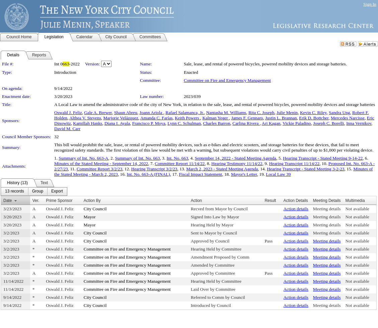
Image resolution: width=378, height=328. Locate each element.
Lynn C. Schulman (184, 123)
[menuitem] (14, 191)
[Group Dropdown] (37, 191)
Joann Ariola (151, 112)
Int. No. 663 (177, 158)
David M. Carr (67, 128)
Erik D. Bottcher (313, 117)
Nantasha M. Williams (226, 112)
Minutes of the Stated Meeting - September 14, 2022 (101, 163)
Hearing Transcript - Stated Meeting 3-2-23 (305, 168)
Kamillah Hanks (87, 123)
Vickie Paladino (297, 123)
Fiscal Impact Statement (200, 174)
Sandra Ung (339, 112)
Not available (357, 208)
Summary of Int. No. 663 (137, 158)
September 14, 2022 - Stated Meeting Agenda (235, 158)
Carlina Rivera (245, 123)
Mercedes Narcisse (348, 117)
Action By (92, 200)
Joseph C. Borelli (328, 123)
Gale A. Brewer (98, 112)
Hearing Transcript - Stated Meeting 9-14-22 (323, 158)
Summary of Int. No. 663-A (83, 158)
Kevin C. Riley (313, 112)
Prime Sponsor (59, 200)
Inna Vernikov (358, 123)
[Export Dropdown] (57, 191)
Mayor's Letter (244, 174)
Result (270, 200)
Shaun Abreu (125, 112)
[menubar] (34, 191)
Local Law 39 (278, 174)
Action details (295, 208)
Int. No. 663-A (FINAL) (148, 174)
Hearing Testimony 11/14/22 (236, 163)
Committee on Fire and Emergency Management (227, 80)
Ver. (36, 200)
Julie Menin (287, 112)
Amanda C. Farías (156, 117)
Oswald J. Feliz (68, 112)
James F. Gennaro (247, 117)
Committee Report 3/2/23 (99, 168)
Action (196, 200)
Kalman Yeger (215, 117)
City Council (95, 208)
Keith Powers (187, 117)
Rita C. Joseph (261, 112)
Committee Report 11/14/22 (180, 163)
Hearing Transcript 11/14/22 (294, 163)
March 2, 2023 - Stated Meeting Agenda (222, 168)
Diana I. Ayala (117, 123)
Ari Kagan (271, 123)
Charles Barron (216, 123)
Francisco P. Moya (148, 123)
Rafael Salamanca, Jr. (184, 112)
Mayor (90, 216)
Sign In (369, 4)
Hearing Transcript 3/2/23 (154, 168)
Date (7, 200)
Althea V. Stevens (85, 117)
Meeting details (327, 208)
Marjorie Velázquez (120, 117)
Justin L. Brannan (281, 117)
